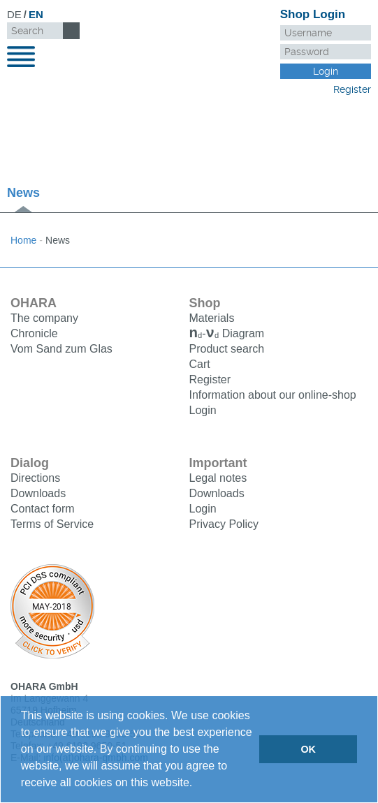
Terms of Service (52, 525)
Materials (212, 318)
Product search (227, 350)
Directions (35, 479)
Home (23, 240)
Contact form (42, 510)
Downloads (38, 495)
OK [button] (308, 749)
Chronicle (34, 333)
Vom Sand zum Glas (61, 349)
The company (44, 318)
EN (36, 14)
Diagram (227, 335)
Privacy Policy (224, 525)
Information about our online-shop (272, 396)
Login (203, 412)
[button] (198, 784)
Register (352, 89)
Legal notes (218, 479)
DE (14, 14)
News (23, 193)
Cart (199, 365)
